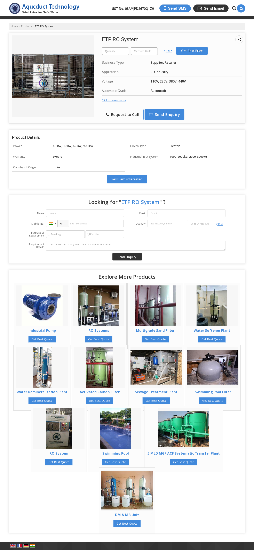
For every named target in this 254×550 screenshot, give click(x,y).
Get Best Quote (42, 339)
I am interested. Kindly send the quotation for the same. (135, 246)
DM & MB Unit (127, 514)
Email (142, 213)
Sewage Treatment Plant (156, 391)
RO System (58, 453)
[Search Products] (233, 8)
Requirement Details (36, 246)
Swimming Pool (115, 453)
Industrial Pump (42, 330)
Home (14, 26)
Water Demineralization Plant (42, 391)
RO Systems (98, 330)
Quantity (140, 223)
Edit (167, 51)
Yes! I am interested (127, 179)
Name (40, 213)
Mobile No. (37, 223)
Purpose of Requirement (36, 234)
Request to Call (122, 114)
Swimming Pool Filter (213, 391)
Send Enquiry (164, 114)
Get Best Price (192, 51)
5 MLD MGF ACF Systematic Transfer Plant (184, 453)
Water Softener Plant (212, 330)
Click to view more (114, 100)
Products (26, 26)
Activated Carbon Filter (100, 391)
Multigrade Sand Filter (155, 330)
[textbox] (144, 51)
